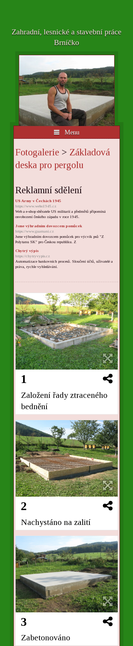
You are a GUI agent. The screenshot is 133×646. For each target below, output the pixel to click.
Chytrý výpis (66, 253)
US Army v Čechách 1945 (66, 204)
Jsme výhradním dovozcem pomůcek (66, 229)
